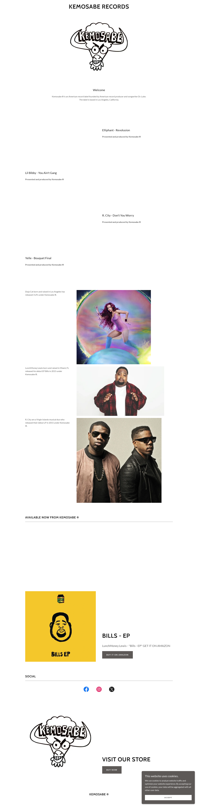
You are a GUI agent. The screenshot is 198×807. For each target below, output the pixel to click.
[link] (99, 7)
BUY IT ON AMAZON (117, 624)
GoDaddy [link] (104, 798)
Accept (168, 798)
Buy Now (111, 739)
